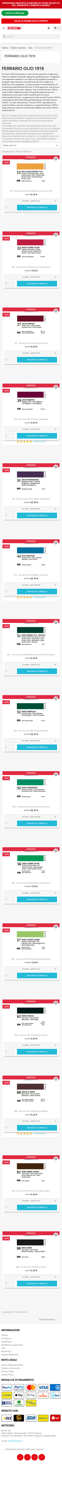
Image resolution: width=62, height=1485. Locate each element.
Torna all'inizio (48, 1319)
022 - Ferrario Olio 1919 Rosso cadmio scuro (31, 267)
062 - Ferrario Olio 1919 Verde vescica (31, 1035)
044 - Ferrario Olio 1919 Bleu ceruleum (31, 575)
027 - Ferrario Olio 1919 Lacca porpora (31, 343)
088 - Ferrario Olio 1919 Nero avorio (31, 1267)
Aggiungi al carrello (37, 207)
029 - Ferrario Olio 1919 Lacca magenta (31, 419)
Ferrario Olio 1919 (20, 56)
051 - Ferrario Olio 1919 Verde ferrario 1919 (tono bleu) (31, 654)
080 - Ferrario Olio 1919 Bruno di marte (31, 1111)
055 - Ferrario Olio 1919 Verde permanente (31, 807)
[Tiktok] (34, 1457)
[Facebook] (20, 1457)
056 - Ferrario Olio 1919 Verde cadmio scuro (31, 883)
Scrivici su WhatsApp (15, 13)
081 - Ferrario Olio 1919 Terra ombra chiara (31, 1191)
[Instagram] (27, 1457)
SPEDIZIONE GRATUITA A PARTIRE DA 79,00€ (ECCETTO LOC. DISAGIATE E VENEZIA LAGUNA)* (31, 4)
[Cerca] (31, 36)
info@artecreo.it (15, 1441)
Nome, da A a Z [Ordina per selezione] (31, 145)
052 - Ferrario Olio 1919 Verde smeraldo (31, 730)
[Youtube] (42, 1457)
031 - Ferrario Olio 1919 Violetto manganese (31, 499)
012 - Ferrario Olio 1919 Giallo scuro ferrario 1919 (31, 191)
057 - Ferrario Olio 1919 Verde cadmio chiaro (31, 959)
